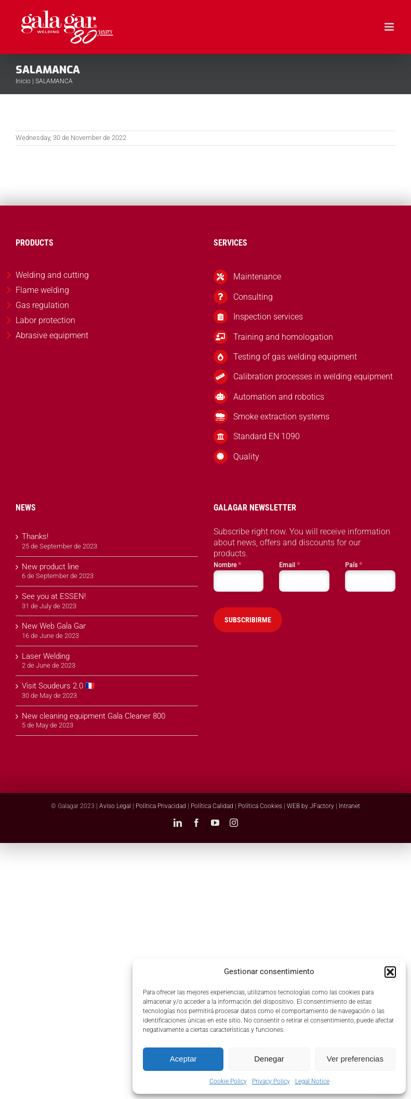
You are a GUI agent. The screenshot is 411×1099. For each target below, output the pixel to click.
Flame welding (42, 290)
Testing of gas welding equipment (295, 357)
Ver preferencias (355, 1058)
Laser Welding (46, 656)
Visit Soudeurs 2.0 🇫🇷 (58, 686)
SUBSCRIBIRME (247, 620)
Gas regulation (42, 305)
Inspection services (268, 317)
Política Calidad (212, 806)
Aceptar (183, 1058)
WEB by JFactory (310, 806)
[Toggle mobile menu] (390, 26)
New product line (50, 566)
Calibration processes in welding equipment (313, 376)
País (353, 564)
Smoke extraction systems (281, 416)
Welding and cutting (52, 275)
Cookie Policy (228, 1081)
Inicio (23, 81)
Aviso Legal (115, 806)
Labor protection (45, 320)
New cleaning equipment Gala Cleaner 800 (93, 716)
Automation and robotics (278, 397)
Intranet (349, 806)
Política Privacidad (161, 806)
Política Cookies (260, 806)
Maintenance (257, 277)
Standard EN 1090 (266, 436)
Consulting (253, 297)
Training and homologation (283, 337)
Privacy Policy (271, 1081)
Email (289, 564)
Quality (246, 457)
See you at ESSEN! (54, 596)
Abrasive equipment (52, 335)
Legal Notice (312, 1081)
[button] (390, 972)
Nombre (227, 564)
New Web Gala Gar (54, 626)
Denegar (269, 1058)
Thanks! (35, 536)
